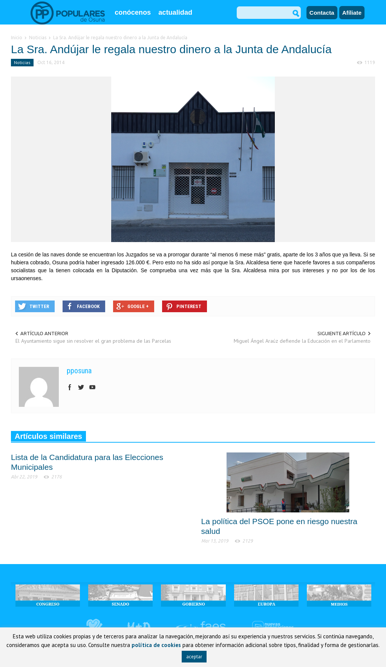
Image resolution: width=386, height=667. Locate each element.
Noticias (22, 62)
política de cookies (156, 645)
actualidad (175, 12)
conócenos (133, 12)
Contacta (321, 12)
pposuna (79, 370)
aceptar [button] (194, 656)
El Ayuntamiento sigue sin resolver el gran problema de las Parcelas (93, 340)
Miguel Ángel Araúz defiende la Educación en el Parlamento (302, 340)
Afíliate (351, 12)
